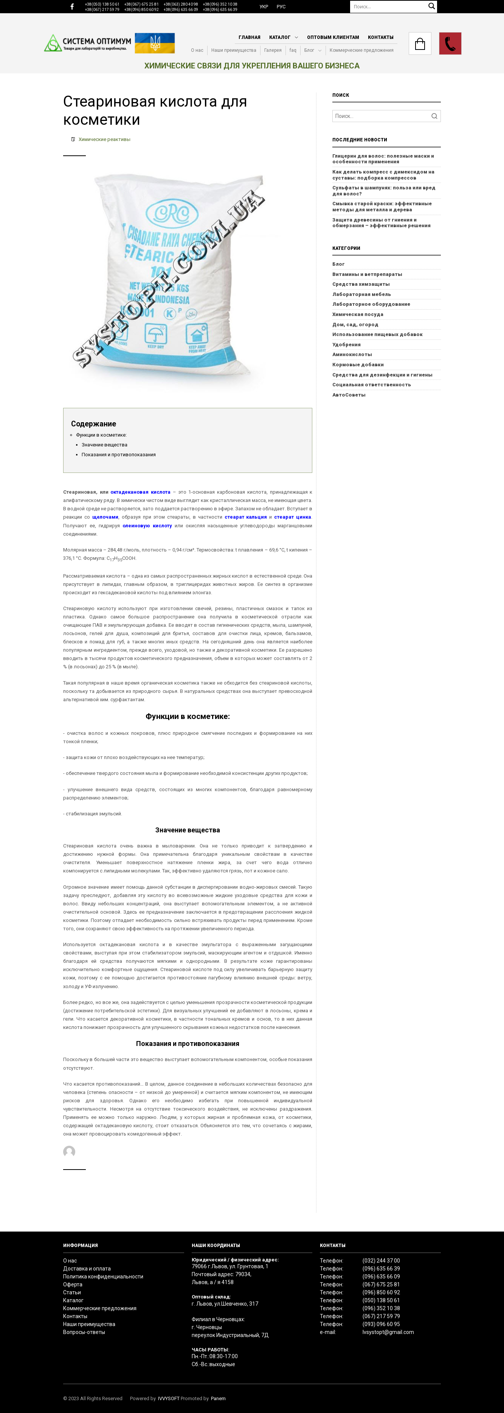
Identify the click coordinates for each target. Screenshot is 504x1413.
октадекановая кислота (140, 492)
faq (293, 50)
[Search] (386, 116)
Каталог (280, 37)
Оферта (72, 1284)
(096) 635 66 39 (381, 1269)
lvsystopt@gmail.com (388, 1332)
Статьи (72, 1292)
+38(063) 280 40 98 (181, 4)
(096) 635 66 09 (381, 1277)
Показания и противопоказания (119, 454)
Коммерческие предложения (362, 50)
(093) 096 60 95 (381, 1324)
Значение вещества (104, 445)
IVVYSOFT (169, 1398)
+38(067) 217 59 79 (102, 10)
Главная (250, 37)
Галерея (273, 50)
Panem (218, 1398)
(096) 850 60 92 (381, 1292)
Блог (309, 50)
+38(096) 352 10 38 (220, 4)
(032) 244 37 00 (381, 1261)
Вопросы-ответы (84, 1332)
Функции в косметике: (101, 435)
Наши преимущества (233, 50)
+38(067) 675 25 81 (141, 4)
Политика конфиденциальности (103, 1277)
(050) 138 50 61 (381, 1300)
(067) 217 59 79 (381, 1316)
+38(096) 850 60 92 (141, 10)
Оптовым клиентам (333, 37)
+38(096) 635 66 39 (220, 10)
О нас (197, 50)
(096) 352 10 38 (381, 1308)
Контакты (381, 37)
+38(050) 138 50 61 (102, 4)
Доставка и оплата (87, 1269)
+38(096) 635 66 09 (181, 10)
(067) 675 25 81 (381, 1284)
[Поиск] (393, 6)
